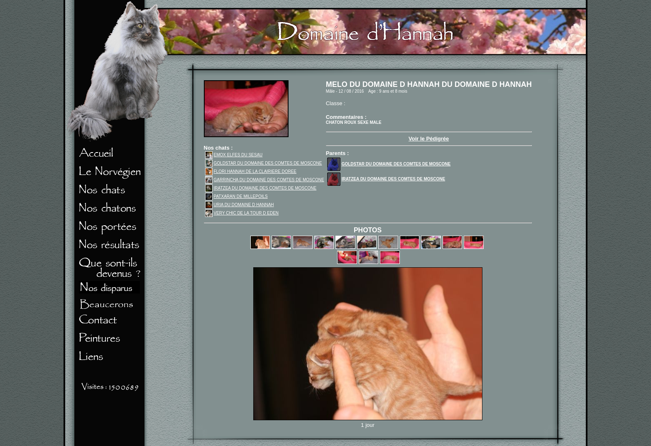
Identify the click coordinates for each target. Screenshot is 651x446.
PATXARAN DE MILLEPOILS (236, 196)
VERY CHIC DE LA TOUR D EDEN (242, 213)
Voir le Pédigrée (429, 139)
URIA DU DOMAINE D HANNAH (239, 204)
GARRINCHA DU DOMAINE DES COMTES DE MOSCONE (264, 179)
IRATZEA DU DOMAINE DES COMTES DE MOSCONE (261, 188)
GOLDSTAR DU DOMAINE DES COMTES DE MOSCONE (263, 163)
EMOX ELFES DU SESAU (234, 155)
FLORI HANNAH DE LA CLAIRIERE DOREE (251, 171)
